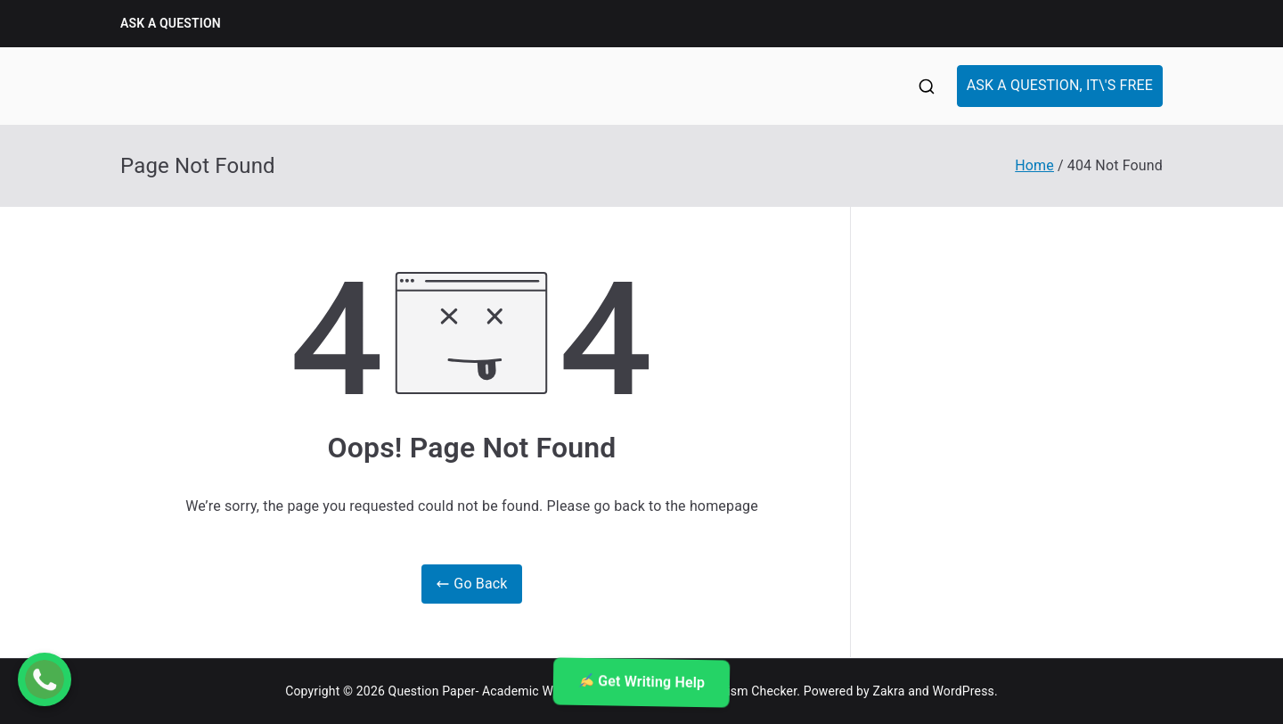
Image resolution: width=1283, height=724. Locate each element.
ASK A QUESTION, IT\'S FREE (1060, 85)
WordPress (963, 691)
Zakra (889, 691)
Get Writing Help (642, 682)
